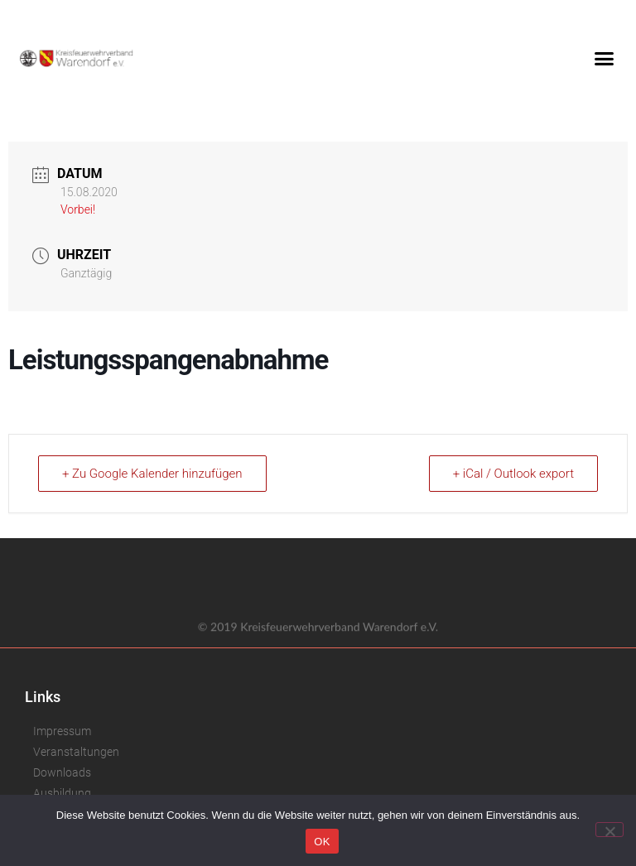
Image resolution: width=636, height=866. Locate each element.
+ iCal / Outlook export (513, 473)
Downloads (62, 772)
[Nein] (609, 829)
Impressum (62, 731)
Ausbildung (62, 793)
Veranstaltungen (76, 751)
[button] (603, 58)
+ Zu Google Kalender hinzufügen (152, 473)
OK (322, 841)
